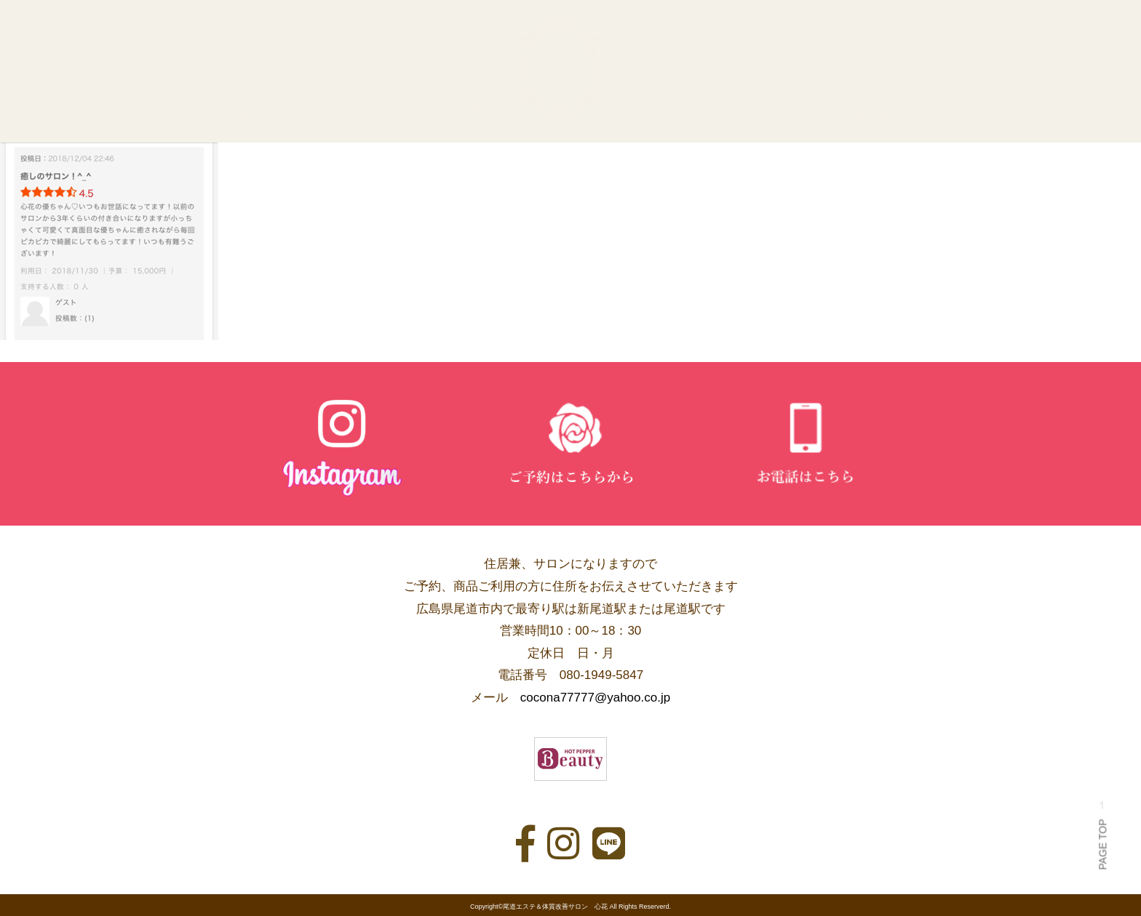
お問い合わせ (988, 112)
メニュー (660, 112)
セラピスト (353, 112)
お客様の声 (885, 112)
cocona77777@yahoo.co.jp (595, 697)
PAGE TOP (1102, 836)
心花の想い (256, 112)
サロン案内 (451, 112)
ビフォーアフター (769, 112)
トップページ (153, 112)
